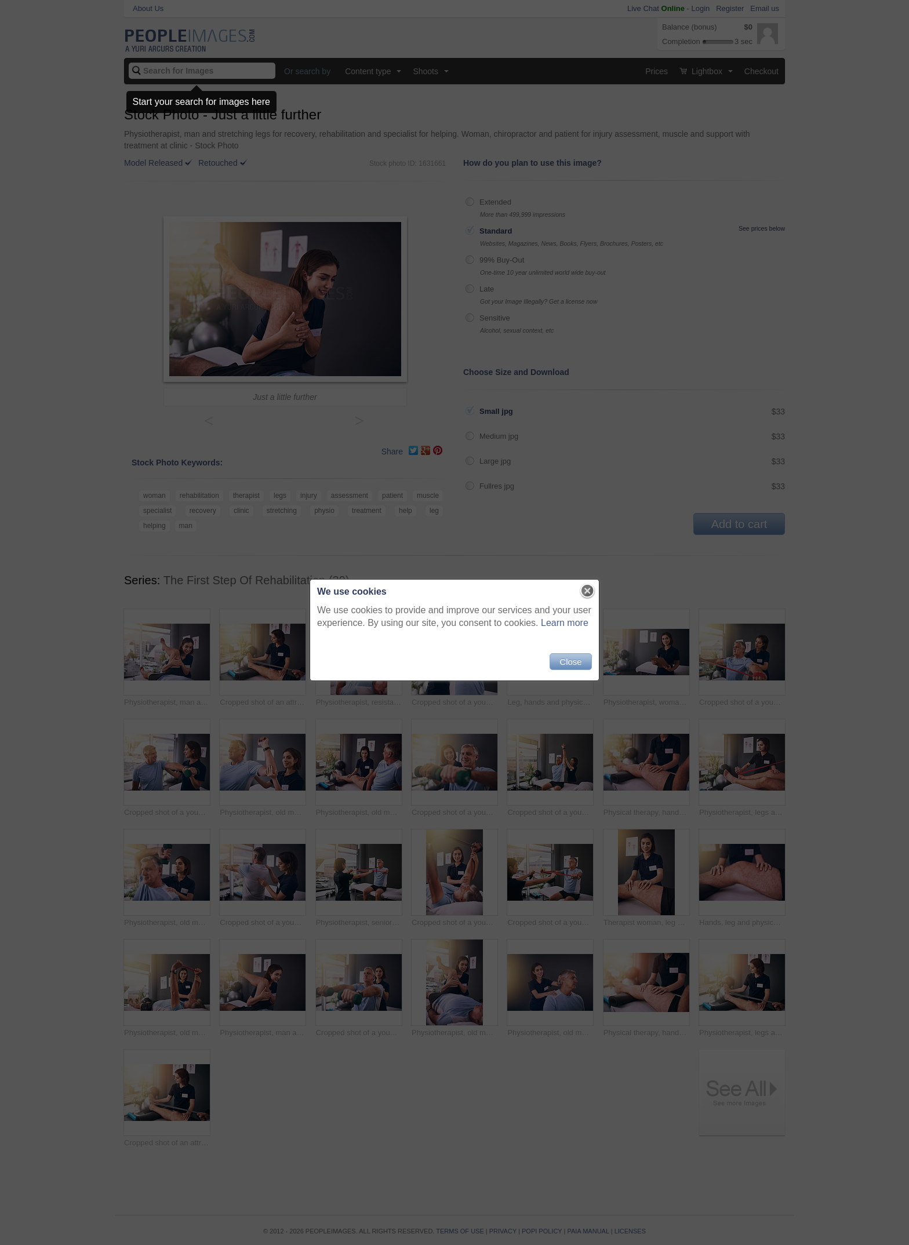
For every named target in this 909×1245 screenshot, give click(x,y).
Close (570, 662)
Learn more (564, 623)
